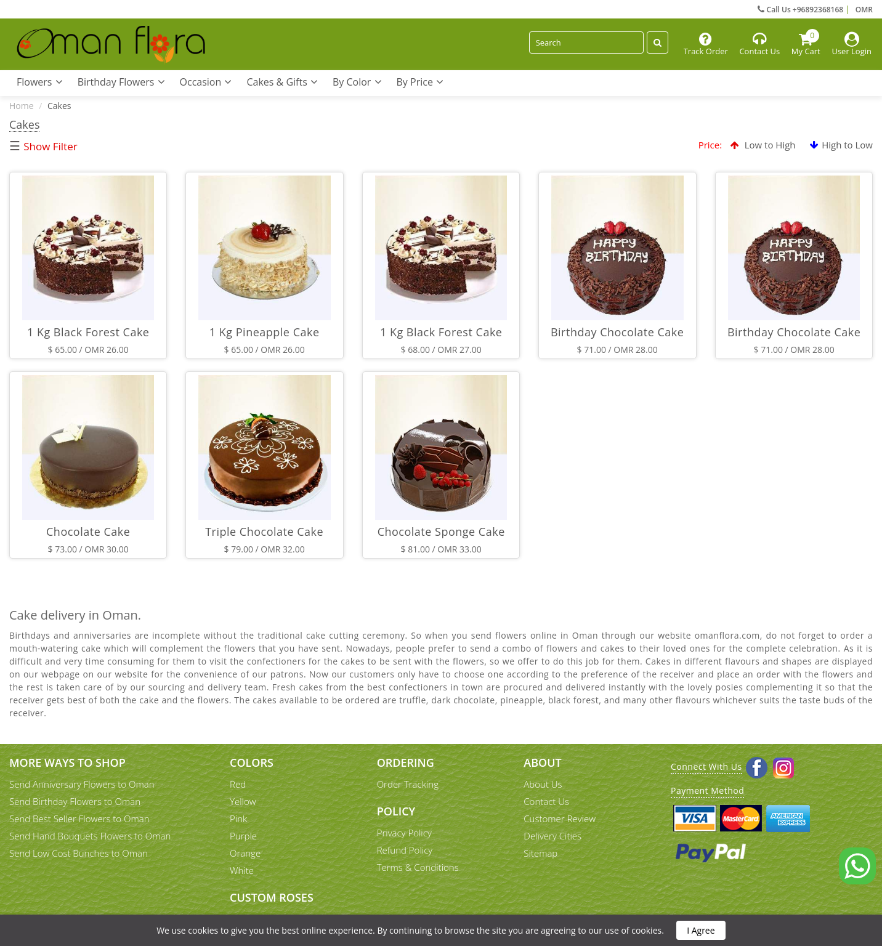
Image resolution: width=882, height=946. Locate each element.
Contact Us (546, 801)
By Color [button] (357, 82)
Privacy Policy (404, 833)
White (242, 870)
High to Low (841, 145)
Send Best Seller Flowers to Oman (79, 818)
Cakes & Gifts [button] (282, 82)
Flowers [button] (40, 82)
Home (21, 105)
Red (238, 784)
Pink (238, 818)
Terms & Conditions (418, 867)
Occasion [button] (206, 82)
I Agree (700, 930)
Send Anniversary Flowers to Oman (81, 784)
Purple (243, 836)
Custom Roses (272, 897)
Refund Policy (405, 850)
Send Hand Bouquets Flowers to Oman (90, 836)
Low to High (763, 145)
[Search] (586, 42)
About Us (543, 784)
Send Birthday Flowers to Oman (74, 801)
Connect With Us (706, 766)
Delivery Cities (552, 836)
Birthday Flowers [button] (121, 82)
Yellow (243, 801)
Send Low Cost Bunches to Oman (78, 853)
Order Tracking (408, 784)
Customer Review (560, 818)
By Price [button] (420, 82)
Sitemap (540, 853)
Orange (245, 853)
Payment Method (707, 790)
